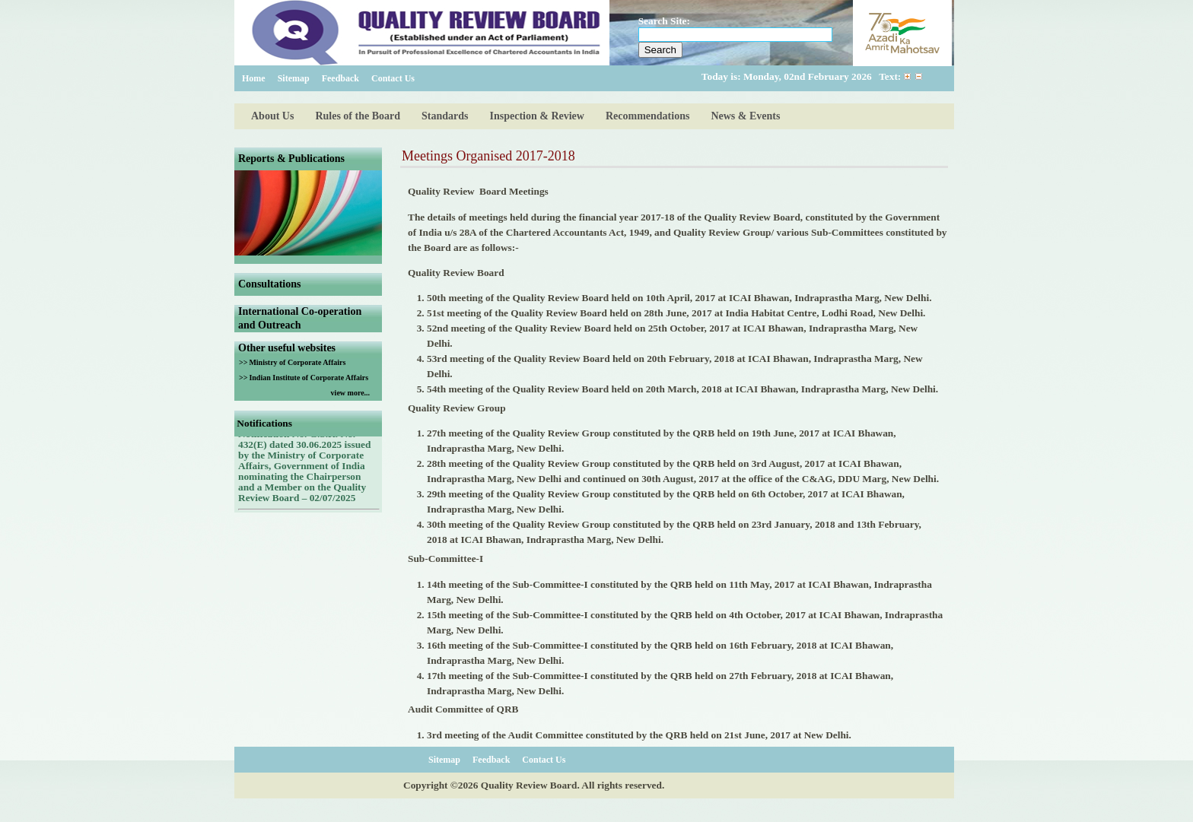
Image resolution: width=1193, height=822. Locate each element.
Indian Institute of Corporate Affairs (308, 377)
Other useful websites (287, 348)
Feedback (340, 78)
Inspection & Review (537, 116)
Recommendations (647, 116)
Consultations (269, 284)
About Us (272, 116)
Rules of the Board (357, 116)
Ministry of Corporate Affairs (297, 362)
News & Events (745, 116)
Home (254, 78)
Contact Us (393, 78)
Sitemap (294, 78)
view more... (350, 393)
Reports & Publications (291, 158)
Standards (445, 116)
